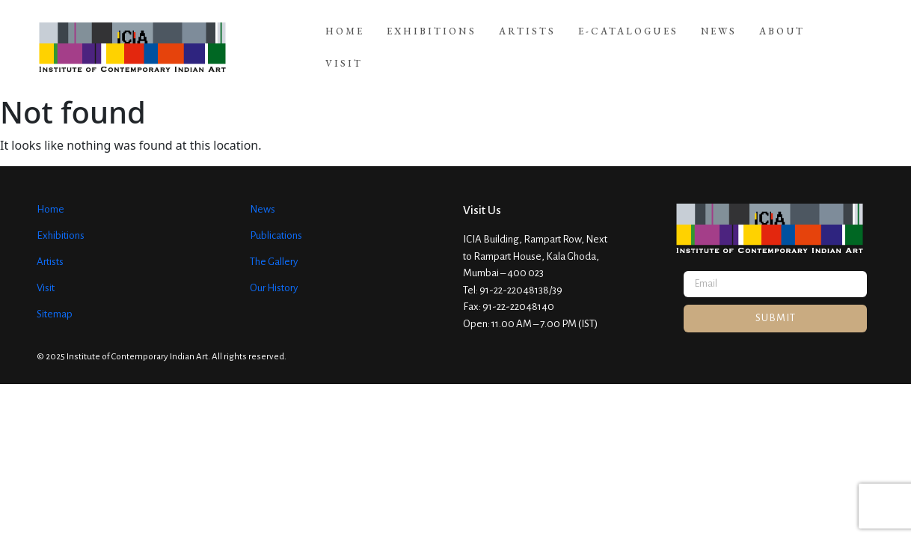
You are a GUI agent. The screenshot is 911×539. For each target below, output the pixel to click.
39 (557, 275)
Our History (274, 272)
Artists (527, 40)
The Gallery (274, 246)
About (782, 40)
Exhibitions (431, 40)
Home (344, 40)
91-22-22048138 (514, 275)
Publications (276, 220)
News (719, 40)
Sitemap (55, 299)
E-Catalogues (628, 40)
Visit (846, 40)
